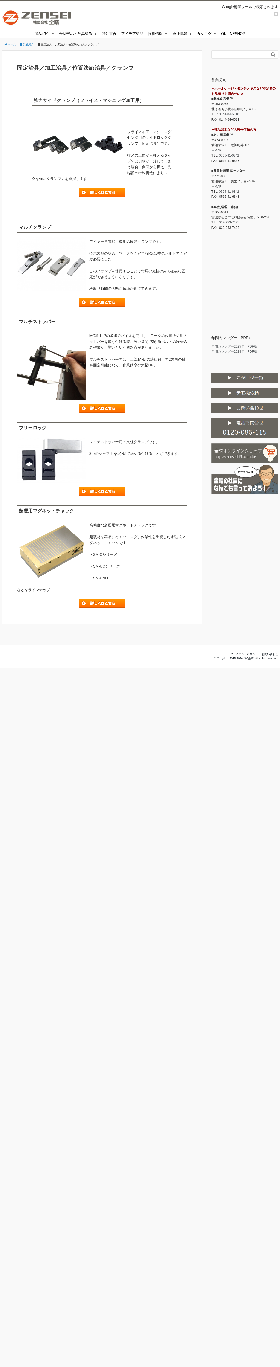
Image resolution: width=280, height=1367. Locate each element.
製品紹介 (45, 33)
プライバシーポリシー (244, 654)
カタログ (206, 33)
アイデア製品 (132, 34)
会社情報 (182, 33)
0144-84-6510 (229, 114)
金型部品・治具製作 (78, 33)
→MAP (216, 150)
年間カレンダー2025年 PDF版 (234, 346)
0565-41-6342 (229, 155)
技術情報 (158, 33)
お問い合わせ (270, 654)
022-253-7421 (229, 222)
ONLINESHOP (233, 34)
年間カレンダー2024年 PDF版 (234, 351)
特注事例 (109, 34)
